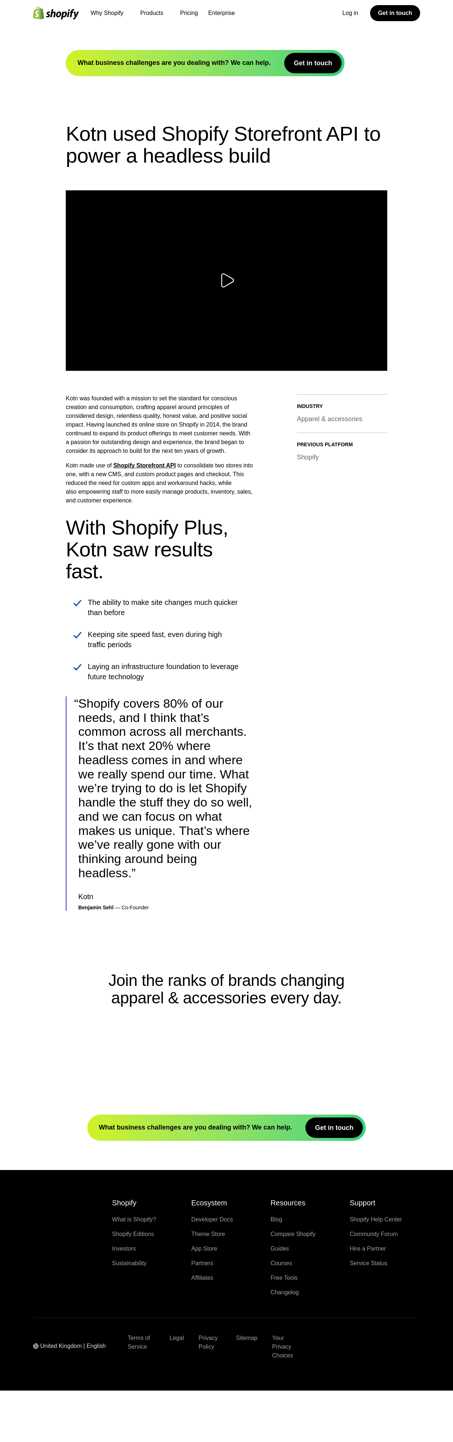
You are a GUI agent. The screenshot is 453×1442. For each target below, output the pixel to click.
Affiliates (202, 1329)
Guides (279, 1300)
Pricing (189, 13)
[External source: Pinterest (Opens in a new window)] (353, 1407)
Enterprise (221, 13)
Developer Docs (212, 1271)
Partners (202, 1314)
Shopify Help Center (376, 1271)
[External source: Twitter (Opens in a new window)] (353, 1389)
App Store (204, 1300)
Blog (276, 1271)
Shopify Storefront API (144, 487)
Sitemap (247, 1389)
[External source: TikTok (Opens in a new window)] (406, 1389)
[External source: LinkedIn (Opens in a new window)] (336, 1407)
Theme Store (208, 1285)
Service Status (368, 1314)
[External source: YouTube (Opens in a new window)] (371, 1389)
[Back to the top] (41, 1260)
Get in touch (395, 13)
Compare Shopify (293, 1285)
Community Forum (374, 1285)
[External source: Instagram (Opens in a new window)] (388, 1389)
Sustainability (129, 1314)
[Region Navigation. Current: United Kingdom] (73, 1398)
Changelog (284, 1344)
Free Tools (283, 1329)
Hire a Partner (368, 1300)
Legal (177, 1389)
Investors (124, 1300)
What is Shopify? (134, 1271)
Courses (281, 1314)
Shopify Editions (133, 1285)
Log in (350, 13)
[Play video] (226, 302)
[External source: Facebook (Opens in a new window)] (336, 1389)
